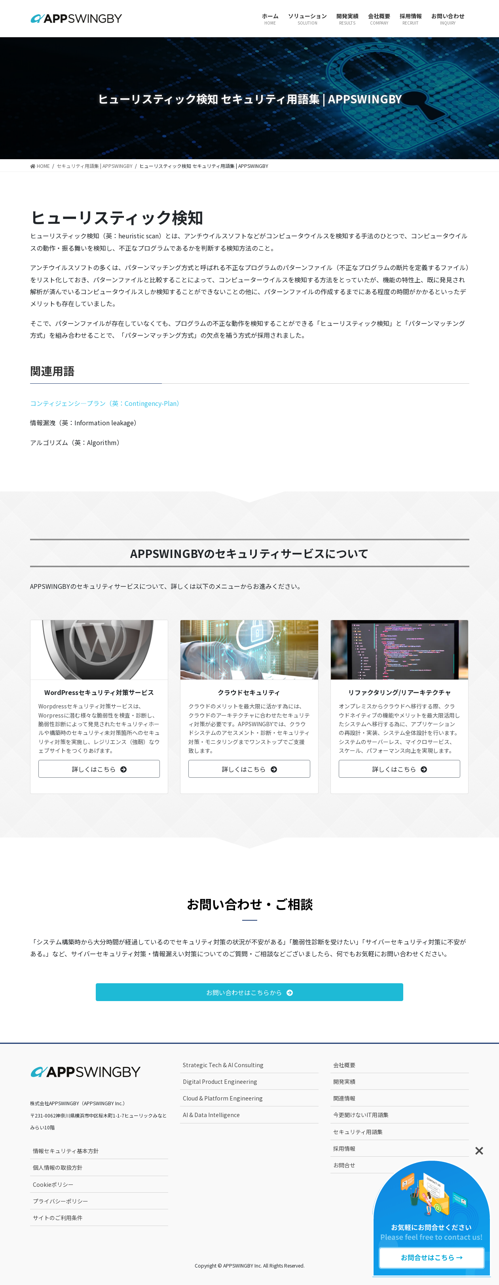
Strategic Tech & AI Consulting (223, 1065)
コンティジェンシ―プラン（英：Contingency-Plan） (106, 403)
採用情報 (344, 1148)
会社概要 (344, 1065)
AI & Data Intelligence (211, 1115)
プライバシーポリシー (60, 1201)
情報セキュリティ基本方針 (66, 1151)
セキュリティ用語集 (358, 1132)
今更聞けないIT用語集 (361, 1115)
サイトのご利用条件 (58, 1218)
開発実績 (344, 1081)
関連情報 (344, 1098)
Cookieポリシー (53, 1184)
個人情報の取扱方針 (58, 1167)
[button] (99, 769)
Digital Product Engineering (220, 1081)
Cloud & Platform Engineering (223, 1098)
